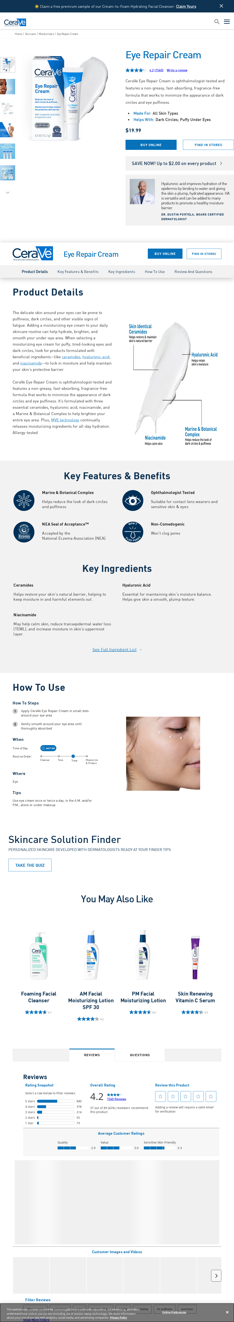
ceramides (71, 356)
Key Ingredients (121, 271)
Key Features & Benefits (77, 271)
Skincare (30, 34)
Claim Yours (186, 6)
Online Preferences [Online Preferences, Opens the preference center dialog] (174, 1312)
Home (18, 34)
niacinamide (31, 363)
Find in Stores (208, 145)
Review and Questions (193, 271)
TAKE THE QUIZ (30, 865)
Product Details (35, 271)
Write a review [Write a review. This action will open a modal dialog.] (177, 70)
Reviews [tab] (92, 1055)
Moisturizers (46, 34)
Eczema (65, 538)
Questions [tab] (140, 1055)
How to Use (155, 271)
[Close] (227, 1312)
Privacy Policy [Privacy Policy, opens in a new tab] (118, 1317)
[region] (117, 1312)
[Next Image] (7, 193)
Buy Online (151, 145)
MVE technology (65, 419)
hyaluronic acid (95, 356)
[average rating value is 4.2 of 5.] (140, 70)
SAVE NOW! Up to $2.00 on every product (177, 163)
